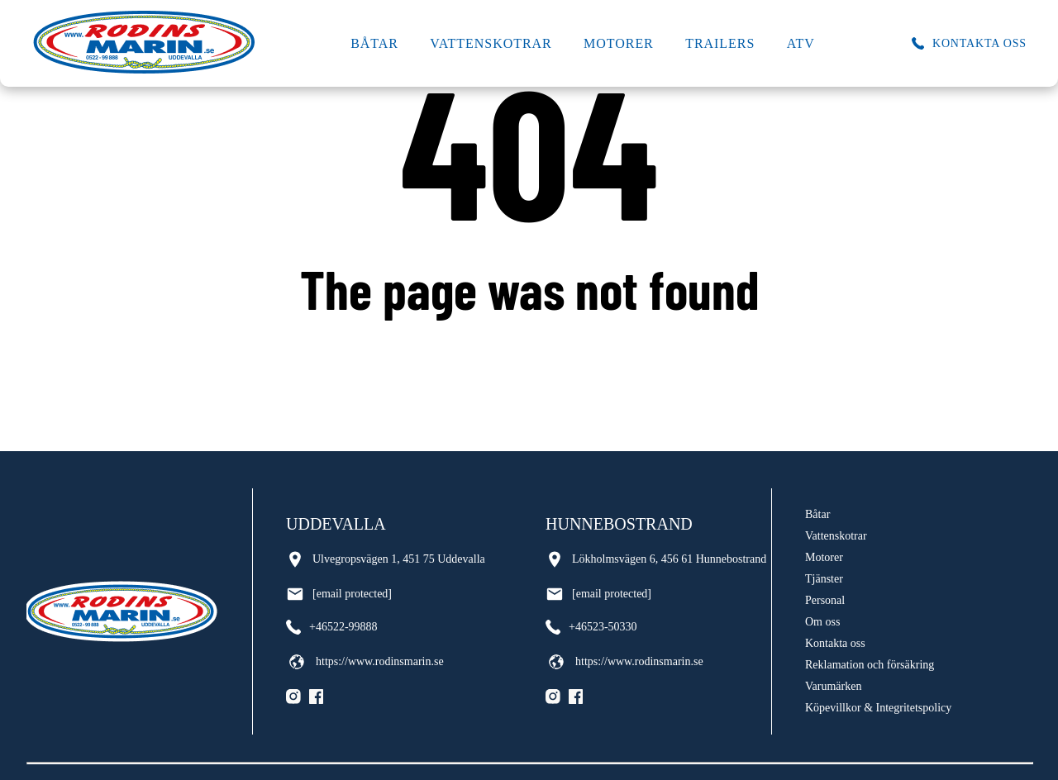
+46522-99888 (332, 627)
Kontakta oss (835, 643)
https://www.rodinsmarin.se (365, 662)
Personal (825, 600)
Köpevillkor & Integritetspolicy (878, 708)
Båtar (374, 43)
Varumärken (833, 686)
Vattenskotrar (490, 43)
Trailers (720, 43)
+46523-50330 (591, 627)
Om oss (822, 622)
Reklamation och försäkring (869, 665)
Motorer (619, 43)
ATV (801, 43)
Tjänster (824, 579)
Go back (529, 355)
